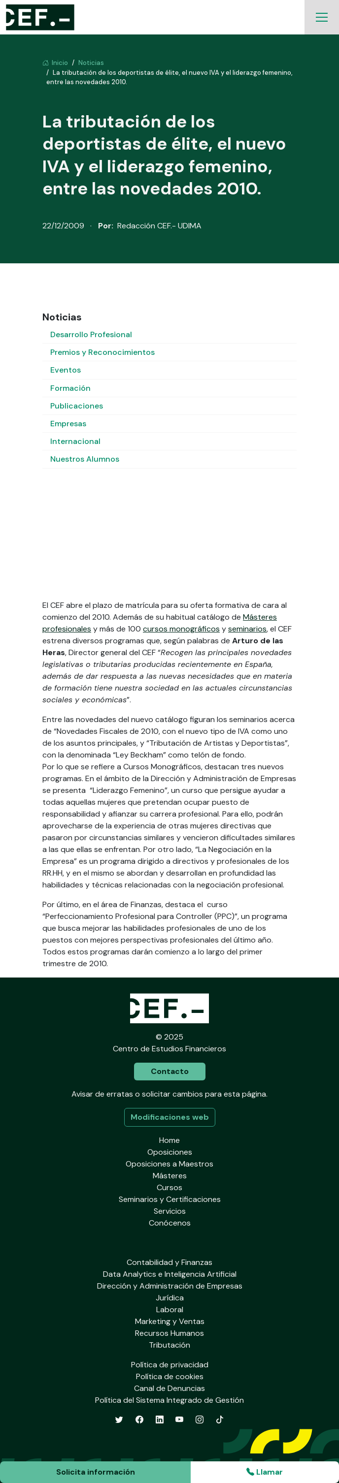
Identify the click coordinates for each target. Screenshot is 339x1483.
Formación (70, 388)
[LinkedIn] (160, 1420)
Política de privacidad (169, 1364)
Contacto (170, 1071)
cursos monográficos (181, 629)
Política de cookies (169, 1376)
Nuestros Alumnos (84, 459)
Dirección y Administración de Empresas (169, 1286)
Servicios (170, 1211)
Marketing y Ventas (169, 1321)
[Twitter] (119, 1420)
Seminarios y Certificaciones (170, 1199)
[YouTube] (179, 1420)
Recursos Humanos (169, 1333)
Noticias (91, 63)
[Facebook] (139, 1420)
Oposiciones (169, 1152)
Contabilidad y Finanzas (169, 1262)
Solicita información (95, 1472)
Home (169, 1140)
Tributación (169, 1345)
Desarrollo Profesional (91, 334)
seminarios (247, 629)
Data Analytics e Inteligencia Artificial (170, 1274)
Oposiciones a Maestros (169, 1164)
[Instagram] (199, 1420)
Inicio (55, 63)
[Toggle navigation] (322, 17)
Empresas (68, 423)
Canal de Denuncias (169, 1388)
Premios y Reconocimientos (102, 352)
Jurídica (170, 1298)
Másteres (170, 1175)
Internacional (75, 441)
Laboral (169, 1309)
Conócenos (170, 1223)
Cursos (169, 1187)
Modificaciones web (170, 1117)
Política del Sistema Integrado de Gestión (169, 1400)
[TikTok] (220, 1420)
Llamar (264, 1472)
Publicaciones (76, 406)
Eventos (65, 370)
